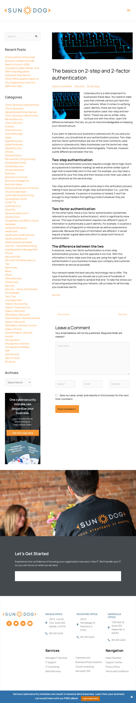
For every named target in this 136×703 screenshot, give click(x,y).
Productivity (12, 282)
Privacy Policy (113, 666)
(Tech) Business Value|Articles (22, 104)
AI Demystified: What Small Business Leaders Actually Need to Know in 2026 (20, 60)
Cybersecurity (13, 206)
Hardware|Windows (16, 227)
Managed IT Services (56, 657)
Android (9, 126)
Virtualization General (17, 343)
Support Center (114, 662)
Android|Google (14, 133)
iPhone (9, 253)
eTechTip (10, 209)
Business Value (13, 184)
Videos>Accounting (16, 303)
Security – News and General (21, 289)
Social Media (12, 292)
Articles (9, 151)
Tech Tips (10, 296)
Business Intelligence (17, 180)
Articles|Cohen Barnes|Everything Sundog (20, 157)
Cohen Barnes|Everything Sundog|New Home (19, 196)
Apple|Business (14, 141)
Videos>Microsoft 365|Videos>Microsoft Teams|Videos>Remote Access (22, 314)
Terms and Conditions (117, 671)
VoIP (7, 350)
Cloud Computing (85, 666)
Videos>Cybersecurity (17, 307)
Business (10, 173)
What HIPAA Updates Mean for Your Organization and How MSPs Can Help (22, 82)
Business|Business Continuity (22, 188)
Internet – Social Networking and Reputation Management (21, 247)
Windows (10, 361)
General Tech (12, 216)
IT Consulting (52, 666)
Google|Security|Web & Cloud (21, 220)
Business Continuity (16, 177)
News (8, 271)
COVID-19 (10, 202)
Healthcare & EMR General (19, 234)
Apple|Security (13, 148)
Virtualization (12, 339)
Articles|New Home (15, 162)
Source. (56, 295)
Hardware (10, 224)
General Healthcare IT (17, 213)
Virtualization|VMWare (17, 347)
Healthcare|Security (16, 238)
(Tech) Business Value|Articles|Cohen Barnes (21, 110)
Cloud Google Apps (16, 191)
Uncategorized (13, 300)
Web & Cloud (12, 358)
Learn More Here (90, 698)
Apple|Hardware (14, 144)
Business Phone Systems (89, 662)
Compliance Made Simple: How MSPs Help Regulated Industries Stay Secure (22, 71)
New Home (11, 267)
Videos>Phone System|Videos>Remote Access (18, 332)
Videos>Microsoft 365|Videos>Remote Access (21, 323)
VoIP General (12, 354)
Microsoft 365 (12, 256)
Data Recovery (53, 671)
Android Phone (13, 130)
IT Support (50, 662)
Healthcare (11, 231)
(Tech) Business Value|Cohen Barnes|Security (21, 117)
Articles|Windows (15, 169)
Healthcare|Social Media (18, 242)
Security (9, 285)
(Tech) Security (14, 122)
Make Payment (113, 657)
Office (8, 274)
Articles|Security (14, 166)
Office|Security (13, 278)
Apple (8, 137)
